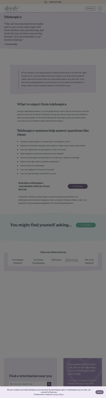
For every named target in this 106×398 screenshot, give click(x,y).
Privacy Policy (58, 394)
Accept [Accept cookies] (99, 392)
